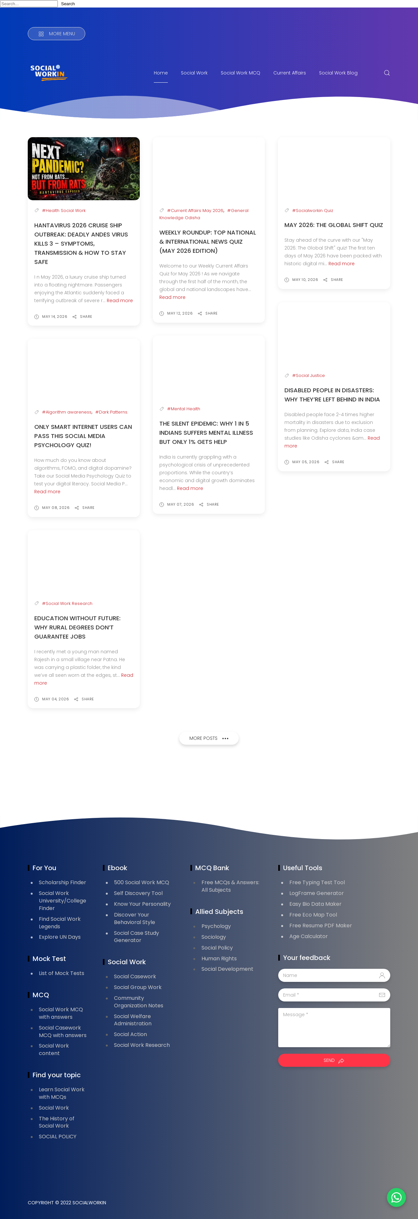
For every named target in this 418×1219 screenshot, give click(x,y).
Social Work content (54, 1049)
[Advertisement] (146, 782)
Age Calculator (308, 936)
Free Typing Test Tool (317, 882)
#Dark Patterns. (111, 412)
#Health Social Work (64, 210)
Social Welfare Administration (133, 1020)
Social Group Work (138, 987)
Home (161, 73)
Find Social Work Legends (60, 922)
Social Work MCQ (240, 73)
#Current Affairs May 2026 (195, 210)
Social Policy (217, 947)
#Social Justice (308, 375)
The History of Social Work (56, 1122)
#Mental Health (183, 409)
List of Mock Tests (61, 973)
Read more (120, 300)
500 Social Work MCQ (141, 882)
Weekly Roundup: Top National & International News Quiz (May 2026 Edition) (207, 241)
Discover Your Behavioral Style (134, 918)
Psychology (216, 926)
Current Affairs (289, 73)
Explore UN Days (60, 937)
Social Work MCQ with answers (61, 1013)
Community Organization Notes (138, 1001)
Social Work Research (142, 1045)
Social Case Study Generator (136, 936)
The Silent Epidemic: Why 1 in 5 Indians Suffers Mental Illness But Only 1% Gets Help (206, 432)
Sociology (213, 937)
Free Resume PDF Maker (320, 925)
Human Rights (219, 958)
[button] (395, 1196)
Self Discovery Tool (138, 893)
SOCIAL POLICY (57, 1136)
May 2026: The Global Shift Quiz (333, 225)
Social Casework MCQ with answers (63, 1031)
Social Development (227, 969)
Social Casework (135, 976)
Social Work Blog (338, 73)
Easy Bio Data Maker (315, 904)
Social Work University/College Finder (62, 900)
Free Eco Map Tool (313, 914)
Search (68, 3)
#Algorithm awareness (66, 412)
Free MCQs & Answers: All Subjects (230, 886)
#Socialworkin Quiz (312, 210)
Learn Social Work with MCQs (62, 1093)
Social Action (130, 1034)
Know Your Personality (142, 904)
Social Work (194, 73)
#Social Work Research (67, 603)
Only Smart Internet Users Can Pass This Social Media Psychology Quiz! (83, 436)
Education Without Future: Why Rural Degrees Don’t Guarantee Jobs (77, 627)
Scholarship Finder (62, 882)
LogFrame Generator (316, 893)
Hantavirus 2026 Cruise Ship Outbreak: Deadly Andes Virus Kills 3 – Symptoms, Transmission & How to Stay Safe (81, 243)
